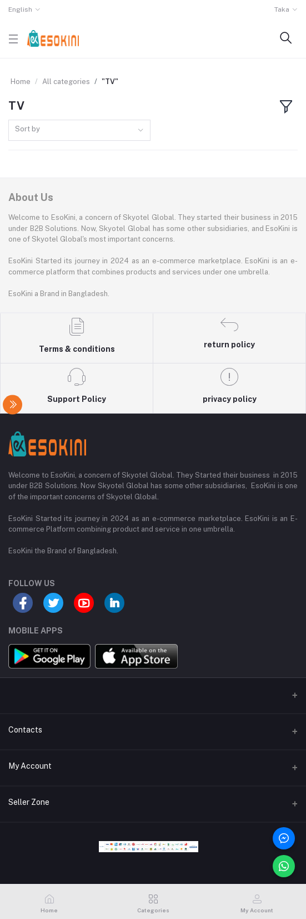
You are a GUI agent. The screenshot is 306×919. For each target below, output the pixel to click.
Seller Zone (28, 802)
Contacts (25, 729)
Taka (281, 9)
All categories (66, 81)
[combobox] (79, 130)
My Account (30, 765)
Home (21, 81)
